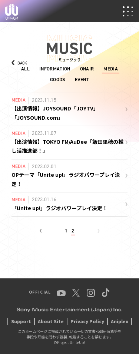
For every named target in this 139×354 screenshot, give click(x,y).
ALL (25, 69)
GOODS (57, 79)
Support (21, 321)
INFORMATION (54, 69)
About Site (51, 321)
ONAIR (87, 69)
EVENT (82, 79)
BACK (22, 63)
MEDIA (110, 69)
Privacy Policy (87, 321)
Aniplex (119, 321)
